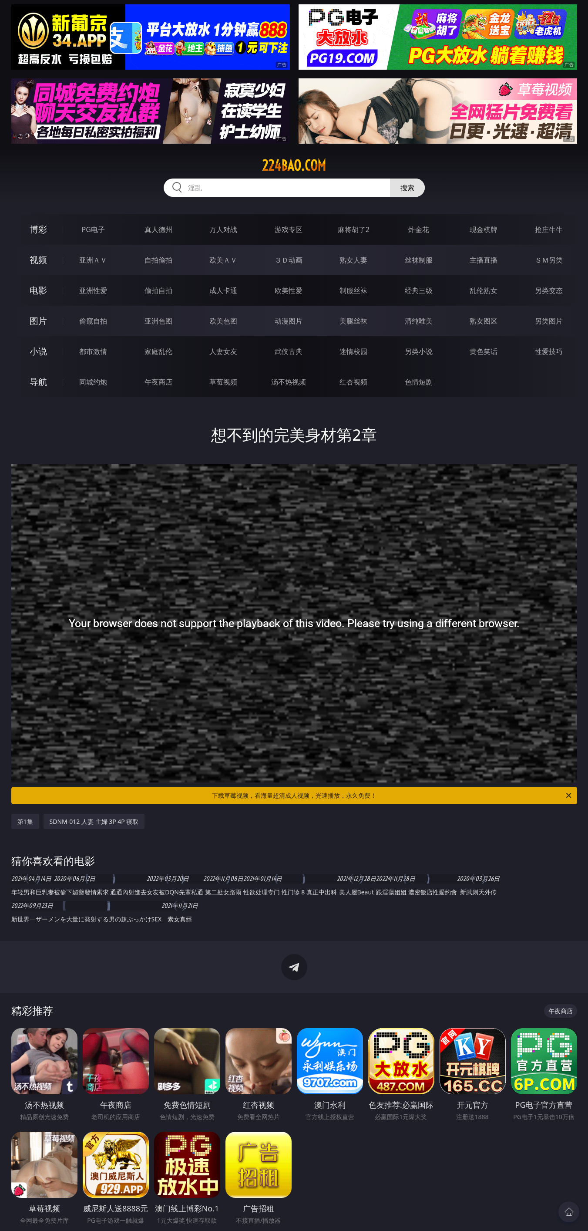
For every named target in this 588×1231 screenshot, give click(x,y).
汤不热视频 (288, 382)
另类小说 (419, 351)
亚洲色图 (158, 321)
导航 (38, 382)
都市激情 (93, 351)
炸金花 (418, 229)
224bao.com (294, 165)
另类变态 (549, 290)
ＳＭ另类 (549, 260)
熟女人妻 (353, 260)
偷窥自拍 (93, 321)
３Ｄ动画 (288, 260)
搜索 (407, 187)
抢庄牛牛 (549, 229)
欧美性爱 (288, 290)
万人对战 (223, 229)
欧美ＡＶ (223, 260)
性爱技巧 (549, 351)
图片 (38, 321)
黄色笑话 (483, 351)
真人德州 (158, 229)
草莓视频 (223, 382)
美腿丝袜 (353, 321)
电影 (38, 290)
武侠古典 (288, 351)
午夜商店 (158, 382)
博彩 (38, 229)
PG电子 (93, 229)
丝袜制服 (419, 260)
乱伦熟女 (483, 290)
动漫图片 (288, 321)
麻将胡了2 (354, 229)
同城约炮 (93, 382)
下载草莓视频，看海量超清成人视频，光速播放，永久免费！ (392, 795)
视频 (38, 260)
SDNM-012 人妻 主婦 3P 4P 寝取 (94, 821)
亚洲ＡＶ (93, 260)
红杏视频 (353, 382)
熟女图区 (483, 321)
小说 (38, 351)
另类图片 (549, 321)
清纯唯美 (419, 321)
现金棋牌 (483, 229)
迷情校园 (353, 351)
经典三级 (419, 290)
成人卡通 (223, 290)
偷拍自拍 (158, 290)
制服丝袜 (353, 290)
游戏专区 (288, 229)
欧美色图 (223, 321)
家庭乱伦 (158, 351)
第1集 (25, 821)
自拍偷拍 (158, 260)
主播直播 (483, 260)
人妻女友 (223, 351)
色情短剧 (419, 382)
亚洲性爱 (93, 290)
